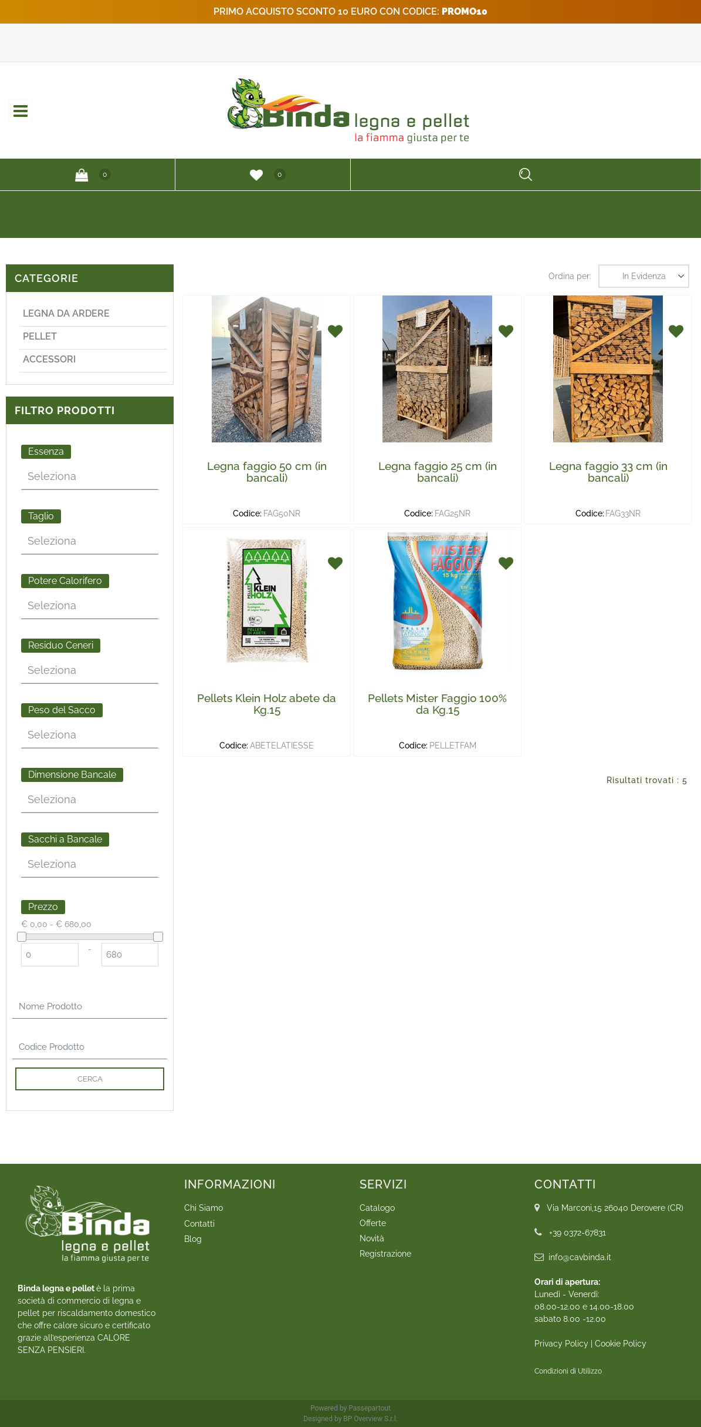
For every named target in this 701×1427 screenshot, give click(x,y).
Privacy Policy (561, 1343)
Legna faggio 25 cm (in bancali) (437, 472)
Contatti (199, 1223)
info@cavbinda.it (579, 1257)
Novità (372, 1238)
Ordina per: (569, 276)
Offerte (373, 1223)
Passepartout (369, 1408)
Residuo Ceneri (60, 645)
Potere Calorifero (65, 580)
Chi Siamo (203, 1208)
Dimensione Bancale (72, 774)
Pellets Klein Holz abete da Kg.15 (266, 704)
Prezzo (43, 906)
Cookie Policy (620, 1343)
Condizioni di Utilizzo (568, 1371)
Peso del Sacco (62, 710)
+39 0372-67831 (577, 1232)
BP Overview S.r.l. (370, 1419)
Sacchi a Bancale (65, 839)
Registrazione (385, 1253)
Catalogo (377, 1208)
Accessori (49, 359)
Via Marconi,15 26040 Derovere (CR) (615, 1208)
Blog (193, 1239)
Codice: (247, 513)
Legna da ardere (66, 313)
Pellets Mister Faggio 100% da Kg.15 (437, 704)
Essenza (46, 451)
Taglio (41, 516)
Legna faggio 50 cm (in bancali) (267, 472)
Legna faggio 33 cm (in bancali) (608, 472)
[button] (81, 174)
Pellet (40, 336)
